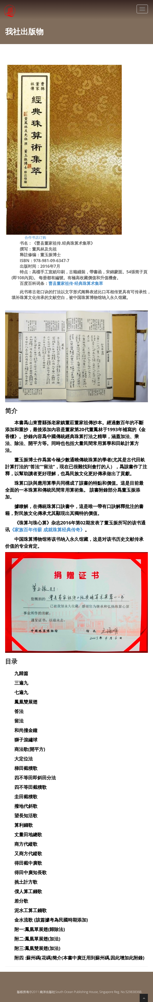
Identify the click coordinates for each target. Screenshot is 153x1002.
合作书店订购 (35, 237)
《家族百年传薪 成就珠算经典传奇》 (47, 529)
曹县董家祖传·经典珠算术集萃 (75, 283)
